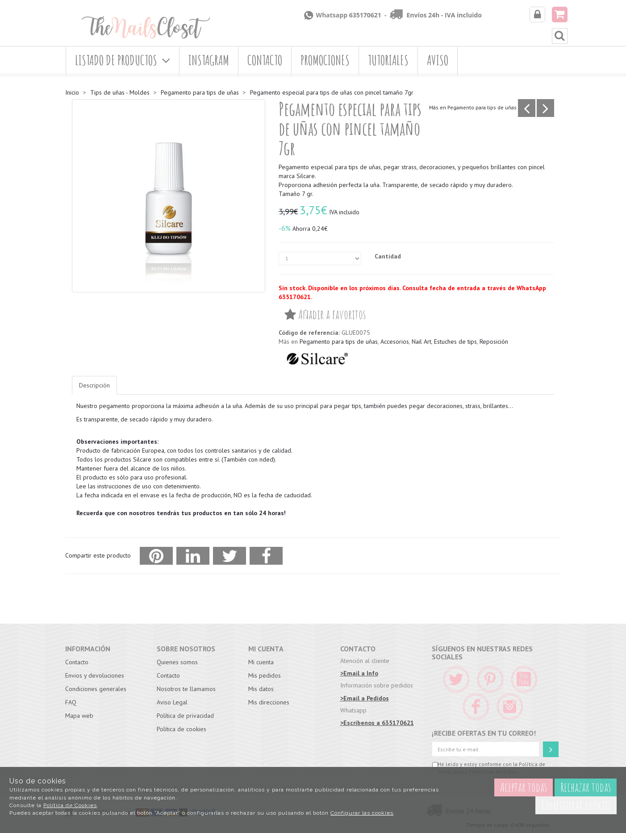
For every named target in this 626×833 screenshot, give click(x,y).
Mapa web (79, 716)
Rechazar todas (585, 787)
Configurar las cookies (361, 813)
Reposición (494, 341)
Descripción (94, 385)
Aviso (437, 60)
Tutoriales (388, 60)
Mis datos (261, 689)
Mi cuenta (261, 662)
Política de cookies (181, 729)
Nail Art (421, 341)
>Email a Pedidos (364, 698)
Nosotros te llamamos (186, 689)
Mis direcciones (268, 702)
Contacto (264, 60)
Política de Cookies (70, 805)
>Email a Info (359, 673)
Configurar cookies (576, 805)
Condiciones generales (95, 689)
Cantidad (388, 256)
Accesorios (394, 341)
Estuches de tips (455, 341)
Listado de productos (122, 60)
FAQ (70, 702)
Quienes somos (177, 662)
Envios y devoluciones (94, 675)
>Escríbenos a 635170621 (377, 723)
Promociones (325, 60)
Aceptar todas (523, 787)
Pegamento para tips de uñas (482, 107)
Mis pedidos (264, 675)
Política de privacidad (185, 716)
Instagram (208, 60)
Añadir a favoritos (325, 314)
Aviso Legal (172, 702)
